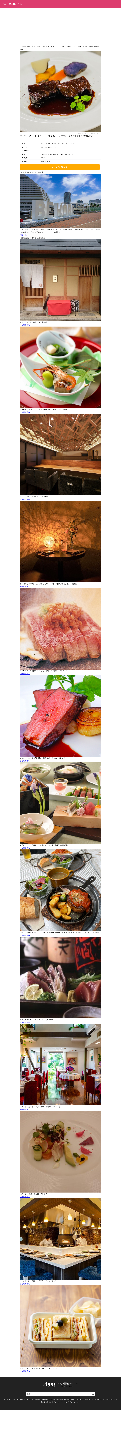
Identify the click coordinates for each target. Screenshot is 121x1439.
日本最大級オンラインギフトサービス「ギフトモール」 (60, 1402)
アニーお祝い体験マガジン (12, 4)
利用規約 (45, 1399)
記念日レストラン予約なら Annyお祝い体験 (101, 1399)
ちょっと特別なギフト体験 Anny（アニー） (67, 1399)
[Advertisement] (60, 25)
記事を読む (24, 235)
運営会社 (7, 1399)
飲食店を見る (25, 325)
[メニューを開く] (114, 4)
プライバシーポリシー (20, 1399)
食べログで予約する (59, 167)
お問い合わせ (35, 1399)
